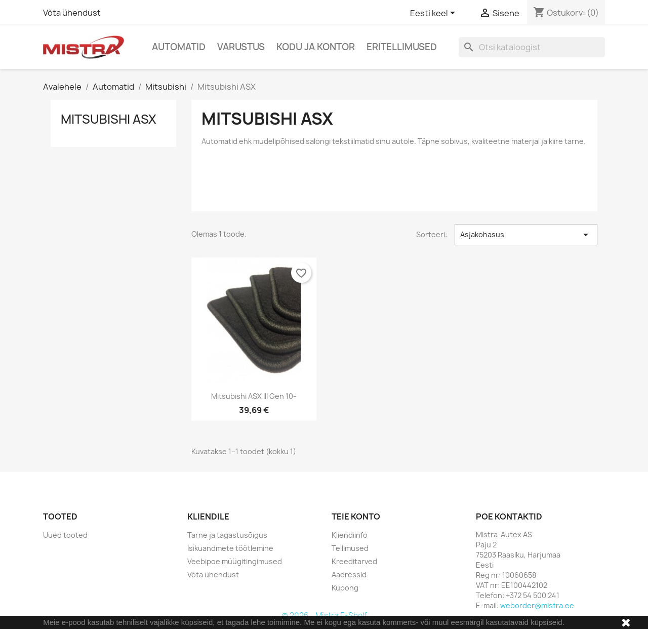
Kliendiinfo (350, 535)
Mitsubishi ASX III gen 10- (253, 396)
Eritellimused (402, 47)
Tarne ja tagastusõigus (227, 535)
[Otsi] (532, 47)
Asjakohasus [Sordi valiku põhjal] (526, 235)
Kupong (345, 588)
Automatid (179, 47)
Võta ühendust (72, 12)
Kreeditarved (354, 561)
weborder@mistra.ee (537, 605)
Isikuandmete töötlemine (230, 548)
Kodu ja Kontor (315, 47)
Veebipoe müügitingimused (234, 561)
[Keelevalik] (434, 14)
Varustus (241, 47)
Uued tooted (65, 535)
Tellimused (350, 548)
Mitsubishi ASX (108, 119)
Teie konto (356, 516)
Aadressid (349, 574)
